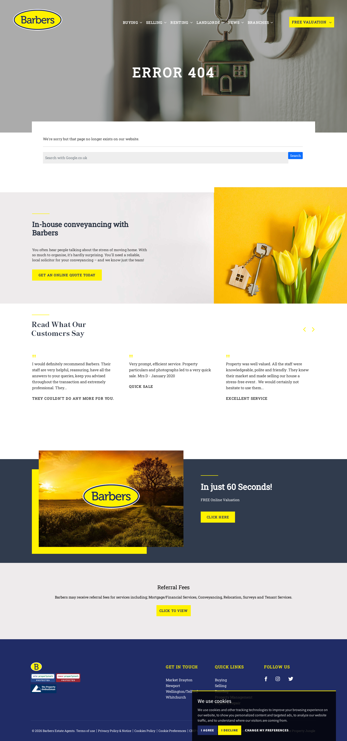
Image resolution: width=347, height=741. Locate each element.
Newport (173, 685)
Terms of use (85, 731)
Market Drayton (179, 679)
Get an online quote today (67, 275)
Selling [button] (157, 21)
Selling (220, 685)
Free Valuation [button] (312, 22)
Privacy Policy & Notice (114, 731)
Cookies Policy (144, 731)
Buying (221, 679)
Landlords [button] (211, 21)
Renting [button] (182, 21)
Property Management (234, 697)
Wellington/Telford (182, 691)
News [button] (237, 21)
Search (295, 155)
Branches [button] (261, 21)
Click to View (173, 610)
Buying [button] (133, 21)
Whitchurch (176, 697)
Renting (221, 691)
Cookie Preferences (172, 731)
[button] (304, 329)
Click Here (218, 517)
